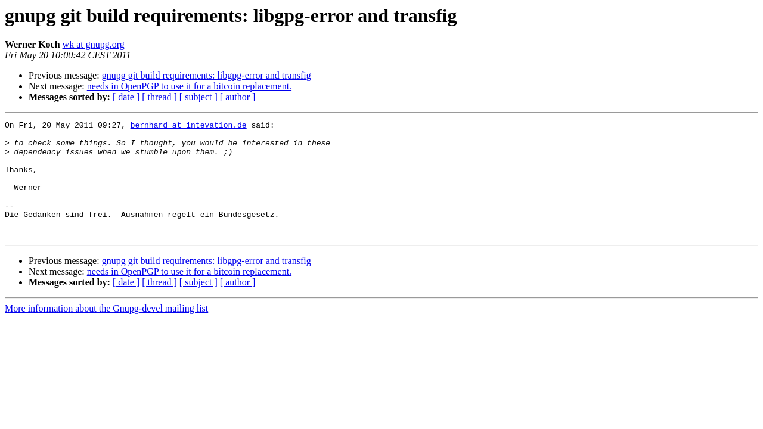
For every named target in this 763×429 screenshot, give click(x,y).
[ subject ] (198, 97)
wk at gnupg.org (94, 44)
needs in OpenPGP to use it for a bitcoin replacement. (189, 86)
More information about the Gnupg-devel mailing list (106, 332)
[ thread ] (159, 97)
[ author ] (238, 97)
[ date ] (126, 97)
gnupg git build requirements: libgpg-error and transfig (206, 75)
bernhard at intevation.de (189, 126)
